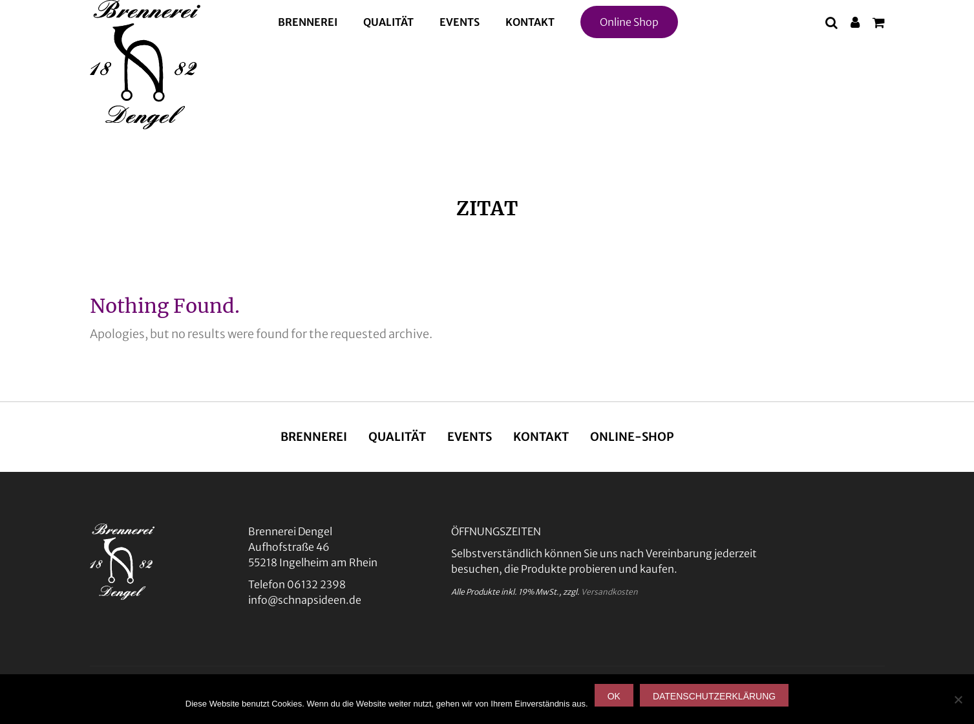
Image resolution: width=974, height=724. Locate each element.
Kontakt (530, 22)
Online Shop (629, 22)
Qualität (388, 22)
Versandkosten (609, 592)
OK (614, 696)
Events (459, 22)
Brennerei (307, 22)
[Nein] (957, 699)
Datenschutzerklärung (714, 696)
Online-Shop (632, 436)
